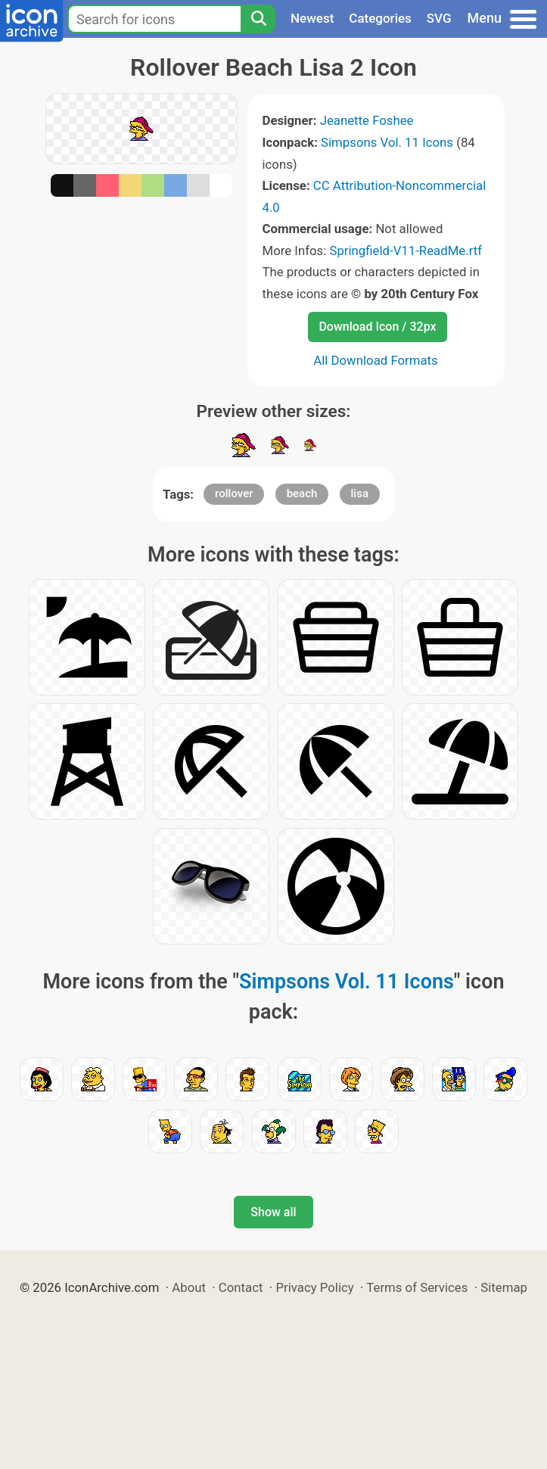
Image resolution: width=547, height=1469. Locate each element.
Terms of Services (417, 1287)
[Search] (258, 19)
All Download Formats (375, 360)
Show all (273, 1212)
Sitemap (503, 1287)
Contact (241, 1287)
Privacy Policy (314, 1287)
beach (302, 493)
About (189, 1287)
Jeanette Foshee (367, 120)
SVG (439, 18)
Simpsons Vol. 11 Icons (387, 142)
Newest (312, 18)
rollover (234, 493)
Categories (380, 18)
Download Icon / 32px (377, 326)
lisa (359, 493)
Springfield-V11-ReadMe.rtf (405, 250)
